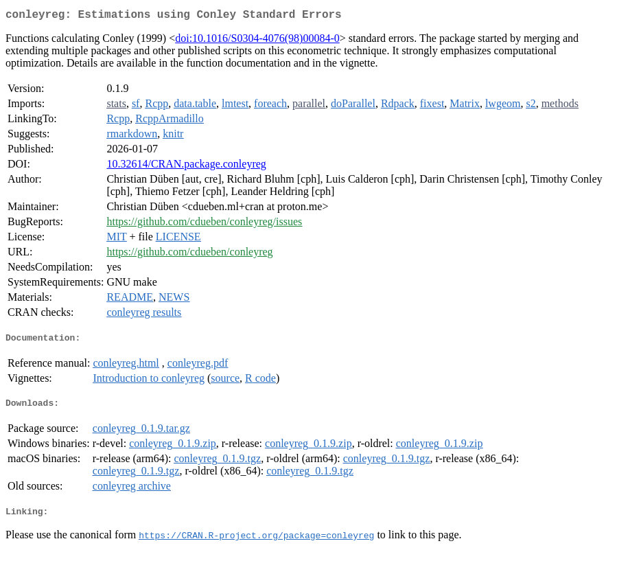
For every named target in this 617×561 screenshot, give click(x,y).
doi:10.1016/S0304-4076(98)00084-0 (257, 41)
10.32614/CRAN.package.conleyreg (186, 166)
